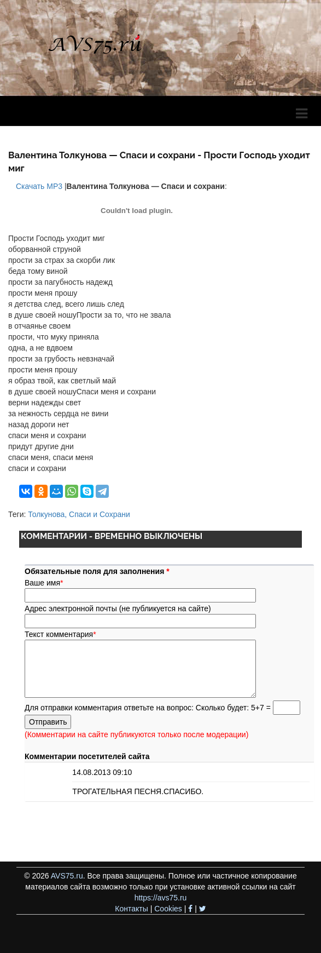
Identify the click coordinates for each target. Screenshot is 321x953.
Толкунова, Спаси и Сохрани (79, 514)
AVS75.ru (67, 875)
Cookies (168, 908)
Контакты (131, 908)
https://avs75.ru (161, 897)
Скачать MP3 (38, 186)
